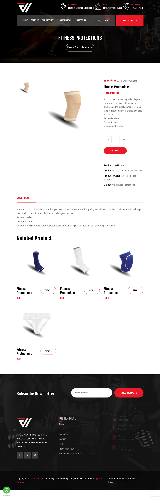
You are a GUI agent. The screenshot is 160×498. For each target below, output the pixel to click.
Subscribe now (129, 401)
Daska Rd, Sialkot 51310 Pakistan (81, 8)
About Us (35, 20)
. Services (131, 486)
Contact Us (130, 20)
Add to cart (115, 156)
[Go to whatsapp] (6, 490)
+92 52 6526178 (136, 8)
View (47, 299)
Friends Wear (32, 486)
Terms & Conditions (116, 486)
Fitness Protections (24, 299)
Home (25, 20)
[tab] (25, 93)
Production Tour (65, 20)
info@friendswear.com (112, 8)
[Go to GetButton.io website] (6, 495)
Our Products (48, 20)
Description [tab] (23, 203)
